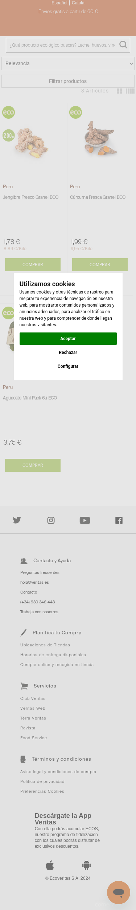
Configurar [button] (68, 366)
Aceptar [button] (67, 338)
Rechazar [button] (68, 352)
